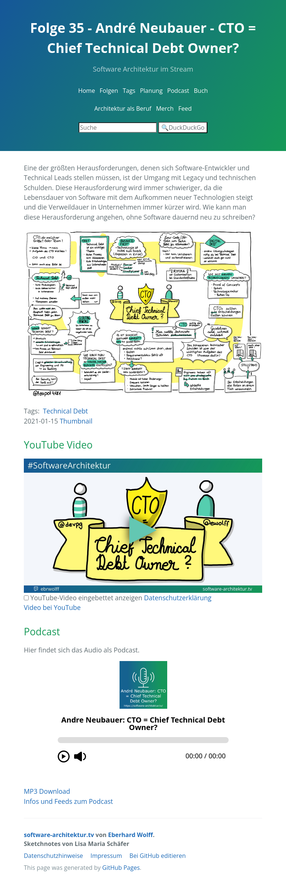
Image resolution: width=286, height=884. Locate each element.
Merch (165, 108)
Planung (151, 90)
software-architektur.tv (59, 835)
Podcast (178, 90)
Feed (185, 108)
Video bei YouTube (52, 607)
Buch (201, 90)
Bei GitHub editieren (158, 856)
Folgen (109, 90)
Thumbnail (76, 420)
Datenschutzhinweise (53, 856)
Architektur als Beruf (122, 108)
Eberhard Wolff (130, 835)
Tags (129, 90)
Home (86, 90)
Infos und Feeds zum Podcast (68, 801)
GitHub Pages (121, 867)
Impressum (106, 856)
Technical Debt (65, 410)
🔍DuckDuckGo (182, 127)
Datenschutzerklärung (178, 597)
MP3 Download (47, 791)
